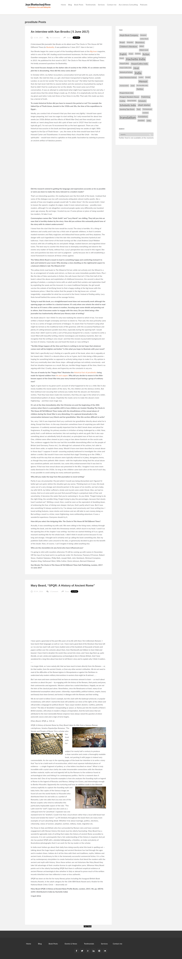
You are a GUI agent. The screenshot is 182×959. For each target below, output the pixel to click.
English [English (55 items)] (123, 54)
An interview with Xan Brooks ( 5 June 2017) (60, 31)
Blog (70, 4)
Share (69, 38)
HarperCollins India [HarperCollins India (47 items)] (139, 63)
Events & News (71, 944)
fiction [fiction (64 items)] (146, 54)
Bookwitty (50, 47)
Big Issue (93, 51)
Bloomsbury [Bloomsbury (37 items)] (140, 42)
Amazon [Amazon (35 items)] (143, 35)
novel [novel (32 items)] (132, 86)
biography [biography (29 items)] (130, 42)
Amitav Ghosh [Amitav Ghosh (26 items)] (144, 38)
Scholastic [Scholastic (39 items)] (142, 101)
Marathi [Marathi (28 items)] (148, 77)
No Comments (55, 38)
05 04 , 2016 (38, 591)
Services (101, 4)
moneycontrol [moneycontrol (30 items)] (124, 85)
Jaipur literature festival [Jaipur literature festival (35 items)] (128, 77)
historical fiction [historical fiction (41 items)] (126, 72)
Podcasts (143, 4)
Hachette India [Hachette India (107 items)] (135, 59)
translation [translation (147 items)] (128, 117)
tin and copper (62, 375)
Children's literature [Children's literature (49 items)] (128, 46)
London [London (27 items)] (141, 77)
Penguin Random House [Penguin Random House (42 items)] (129, 97)
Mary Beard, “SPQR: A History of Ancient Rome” (63, 585)
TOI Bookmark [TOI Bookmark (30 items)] (147, 109)
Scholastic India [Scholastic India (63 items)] (128, 105)
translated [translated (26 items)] (145, 112)
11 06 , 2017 (38, 38)
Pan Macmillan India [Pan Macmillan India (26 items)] (142, 85)
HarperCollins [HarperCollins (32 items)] (124, 63)
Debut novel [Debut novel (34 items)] (144, 50)
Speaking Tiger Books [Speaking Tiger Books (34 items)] (127, 109)
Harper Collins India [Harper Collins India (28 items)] (125, 67)
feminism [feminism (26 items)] (137, 53)
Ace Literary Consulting (128, 4)
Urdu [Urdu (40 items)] (149, 120)
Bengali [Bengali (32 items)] (122, 42)
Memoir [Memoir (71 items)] (143, 81)
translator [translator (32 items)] (141, 120)
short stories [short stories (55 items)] (144, 105)
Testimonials (91, 4)
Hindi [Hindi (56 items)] (136, 68)
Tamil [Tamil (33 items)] (138, 109)
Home (63, 4)
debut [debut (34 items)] (142, 46)
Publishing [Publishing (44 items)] (145, 97)
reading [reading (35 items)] (122, 101)
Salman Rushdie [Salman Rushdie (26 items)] (131, 100)
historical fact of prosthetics (85, 372)
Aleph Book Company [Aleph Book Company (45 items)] (129, 35)
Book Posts (78, 4)
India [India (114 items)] (138, 73)
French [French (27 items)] (122, 58)
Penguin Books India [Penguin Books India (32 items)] (126, 93)
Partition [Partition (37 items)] (140, 89)
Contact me (111, 4)
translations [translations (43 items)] (143, 116)
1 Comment (54, 591)
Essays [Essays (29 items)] (131, 54)
